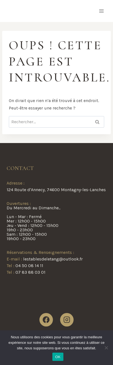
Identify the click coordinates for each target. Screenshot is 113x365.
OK (57, 357)
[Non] (106, 347)
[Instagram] (67, 319)
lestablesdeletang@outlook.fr (53, 259)
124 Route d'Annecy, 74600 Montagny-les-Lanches (56, 189)
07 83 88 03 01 (30, 272)
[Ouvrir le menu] (101, 11)
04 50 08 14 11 (29, 265)
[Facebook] (46, 319)
